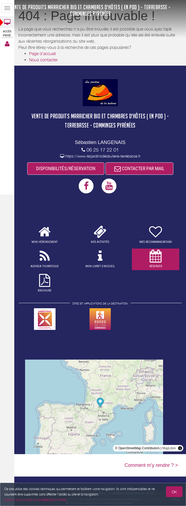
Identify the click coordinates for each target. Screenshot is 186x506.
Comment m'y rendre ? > (151, 465)
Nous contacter (43, 59)
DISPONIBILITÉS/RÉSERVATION (65, 168)
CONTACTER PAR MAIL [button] (139, 168)
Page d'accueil (42, 53)
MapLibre (169, 448)
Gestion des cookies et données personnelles (35, 500)
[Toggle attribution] (180, 448)
